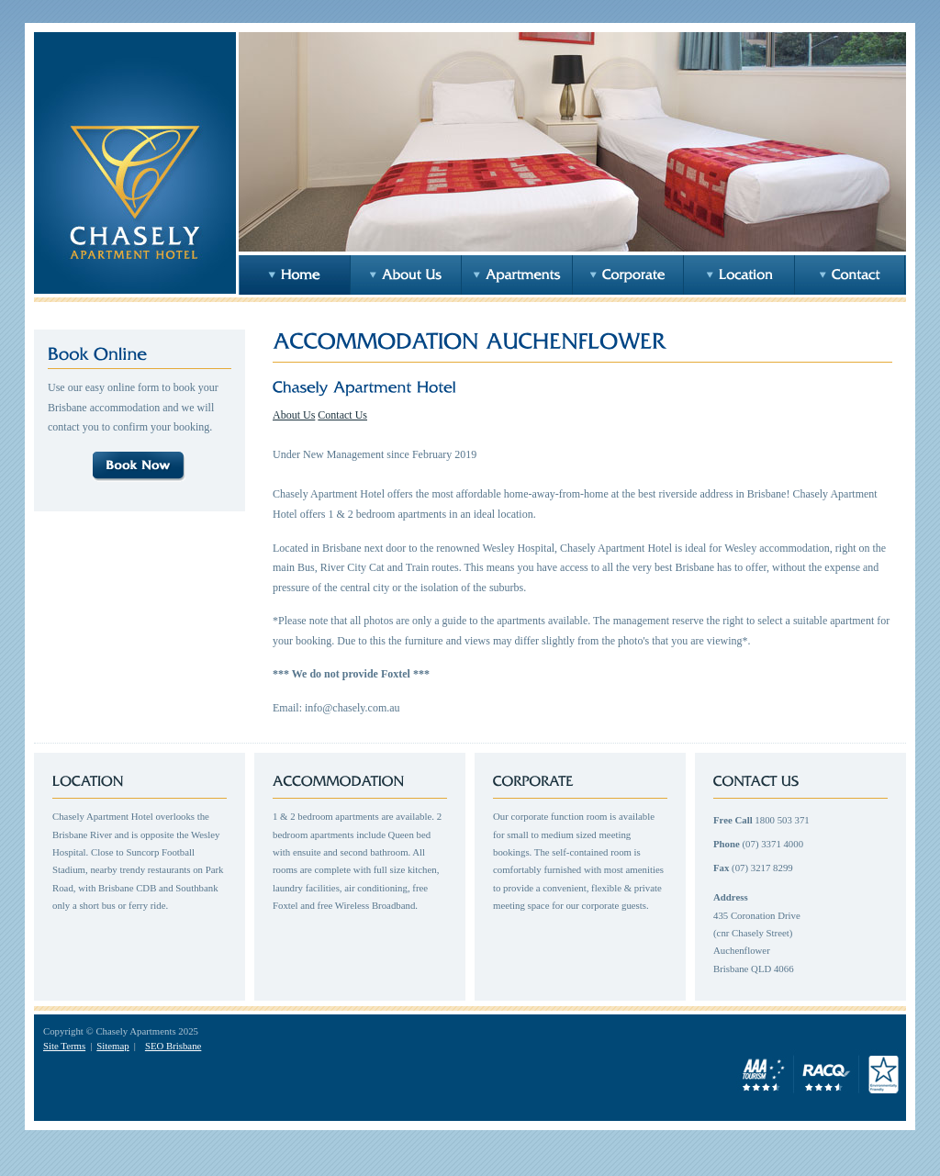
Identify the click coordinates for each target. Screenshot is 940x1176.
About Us (294, 415)
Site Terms (64, 1045)
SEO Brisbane (173, 1045)
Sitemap (112, 1045)
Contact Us (342, 415)
